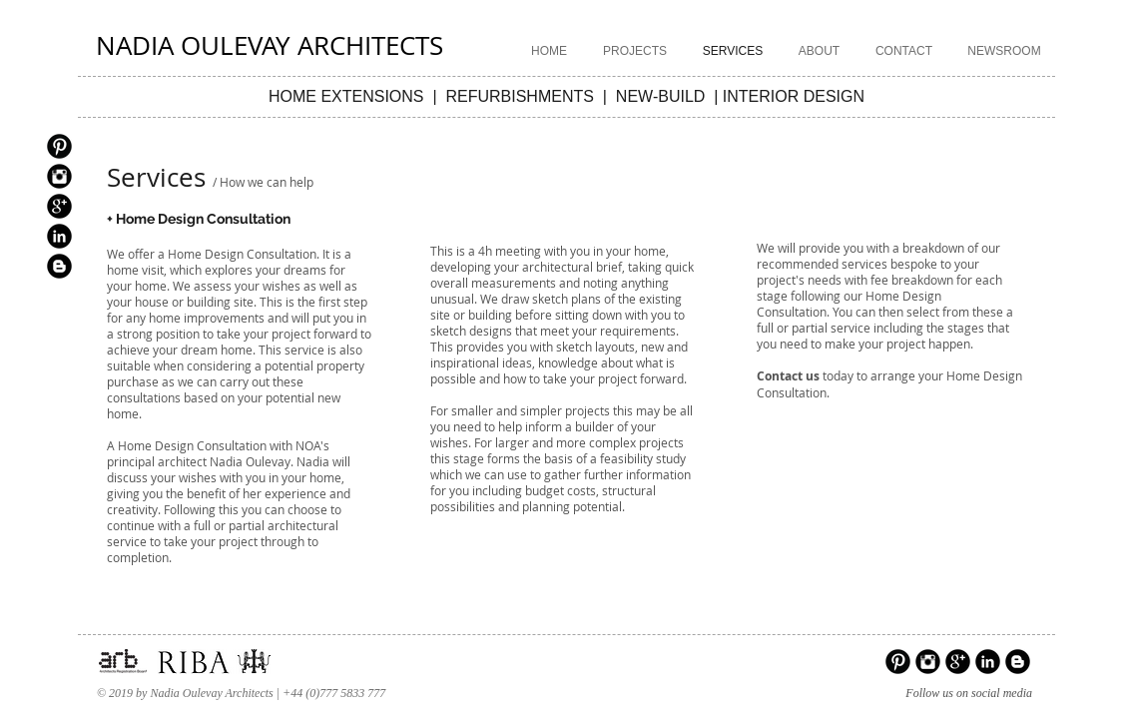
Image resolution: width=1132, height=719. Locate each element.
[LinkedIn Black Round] (59, 236)
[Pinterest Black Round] (59, 146)
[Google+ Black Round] (59, 206)
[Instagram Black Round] (59, 176)
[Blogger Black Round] (59, 266)
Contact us (788, 375)
